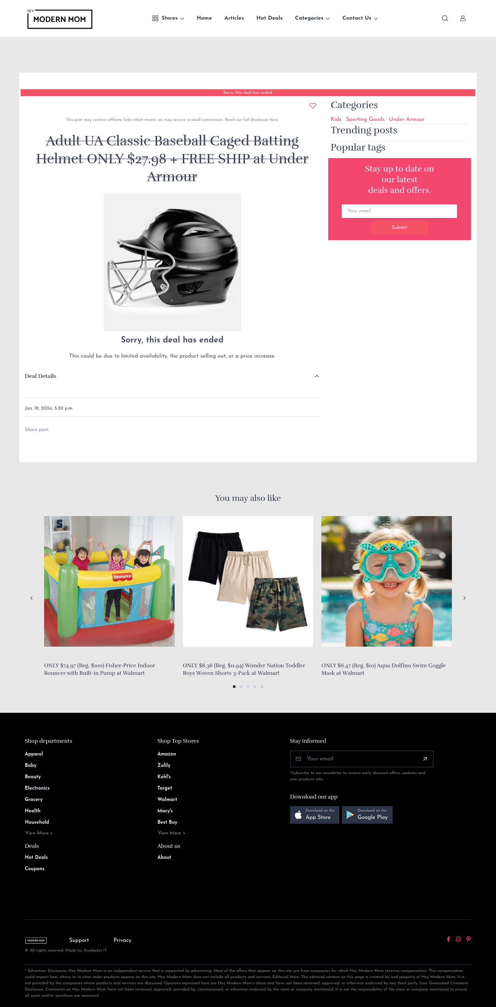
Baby (31, 765)
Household (37, 822)
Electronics (37, 788)
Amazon (166, 754)
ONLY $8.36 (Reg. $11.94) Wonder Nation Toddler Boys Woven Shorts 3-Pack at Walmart (244, 669)
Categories (309, 18)
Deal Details (40, 376)
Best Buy (167, 822)
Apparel (34, 754)
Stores (165, 18)
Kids (336, 119)
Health (32, 811)
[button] (234, 686)
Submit (399, 227)
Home (204, 18)
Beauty (33, 777)
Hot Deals (269, 18)
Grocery (34, 799)
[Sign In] (463, 18)
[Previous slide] (32, 598)
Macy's (165, 811)
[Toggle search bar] (445, 18)
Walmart (167, 799)
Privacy (123, 940)
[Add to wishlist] (313, 106)
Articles (234, 18)
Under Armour (406, 119)
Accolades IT (95, 950)
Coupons (34, 869)
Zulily (163, 765)
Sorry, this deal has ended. (248, 93)
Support (79, 940)
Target (164, 788)
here (273, 120)
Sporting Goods (365, 119)
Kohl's (164, 777)
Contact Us (356, 18)
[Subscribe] (425, 759)
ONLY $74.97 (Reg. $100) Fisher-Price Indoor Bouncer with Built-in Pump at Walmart (99, 669)
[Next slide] (464, 598)
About (164, 857)
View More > (39, 833)
